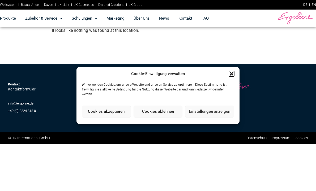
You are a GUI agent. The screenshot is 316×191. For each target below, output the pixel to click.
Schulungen (84, 18)
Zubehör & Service (43, 18)
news (164, 18)
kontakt (185, 18)
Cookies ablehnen (158, 111)
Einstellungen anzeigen (209, 111)
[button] (231, 73)
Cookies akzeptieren (106, 111)
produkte (8, 18)
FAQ (205, 18)
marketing (115, 18)
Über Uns (142, 18)
